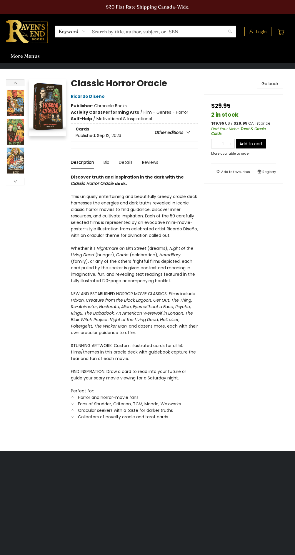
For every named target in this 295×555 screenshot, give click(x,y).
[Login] (257, 31)
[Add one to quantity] (230, 144)
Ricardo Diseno (88, 96)
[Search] (230, 31)
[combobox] (72, 31)
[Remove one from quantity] (215, 144)
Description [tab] (82, 162)
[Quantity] (223, 143)
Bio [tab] (106, 162)
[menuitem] (18, 56)
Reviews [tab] (150, 162)
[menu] (147, 56)
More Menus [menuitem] (237, 56)
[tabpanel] (134, 306)
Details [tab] (126, 162)
